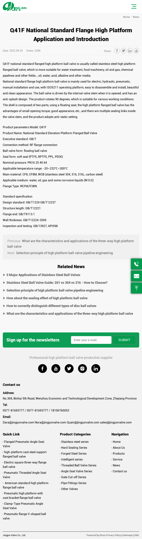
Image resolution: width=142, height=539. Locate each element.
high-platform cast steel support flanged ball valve (24, 454)
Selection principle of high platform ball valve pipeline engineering (60, 253)
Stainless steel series (74, 442)
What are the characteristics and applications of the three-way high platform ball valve (70, 243)
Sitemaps (128, 535)
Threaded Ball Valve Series (78, 465)
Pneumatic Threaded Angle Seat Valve (24, 475)
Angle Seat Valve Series (76, 471)
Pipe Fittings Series (73, 483)
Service (116, 459)
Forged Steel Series (73, 453)
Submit (124, 340)
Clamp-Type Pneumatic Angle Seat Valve (23, 506)
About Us (118, 447)
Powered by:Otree (96, 535)
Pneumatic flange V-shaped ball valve (24, 516)
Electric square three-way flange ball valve (24, 465)
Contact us (119, 471)
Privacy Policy (113, 535)
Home (126, 16)
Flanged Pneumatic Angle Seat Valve (23, 444)
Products (118, 453)
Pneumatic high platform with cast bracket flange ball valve (23, 496)
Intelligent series (71, 459)
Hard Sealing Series (73, 447)
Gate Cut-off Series (73, 477)
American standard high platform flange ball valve (25, 485)
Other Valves (69, 489)
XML (136, 535)
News (136, 16)
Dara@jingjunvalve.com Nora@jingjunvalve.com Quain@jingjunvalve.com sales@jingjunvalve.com (67, 422)
